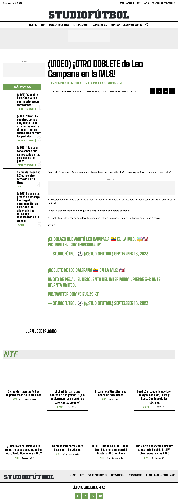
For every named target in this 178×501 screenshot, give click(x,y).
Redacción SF (71, 407)
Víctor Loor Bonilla (27, 399)
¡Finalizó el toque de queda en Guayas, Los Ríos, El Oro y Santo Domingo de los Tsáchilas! (154, 396)
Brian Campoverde (115, 458)
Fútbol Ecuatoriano (26, 109)
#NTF (20, 187)
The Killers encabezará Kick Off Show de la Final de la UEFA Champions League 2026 (154, 449)
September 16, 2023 (131, 253)
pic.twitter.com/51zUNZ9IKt (73, 294)
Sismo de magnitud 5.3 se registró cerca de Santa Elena (28, 177)
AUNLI (20, 225)
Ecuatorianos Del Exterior (66, 82)
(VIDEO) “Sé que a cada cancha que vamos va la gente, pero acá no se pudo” (28, 154)
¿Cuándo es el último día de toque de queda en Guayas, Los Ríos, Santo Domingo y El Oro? (23, 449)
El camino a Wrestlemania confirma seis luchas (110, 393)
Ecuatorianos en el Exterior (100, 82)
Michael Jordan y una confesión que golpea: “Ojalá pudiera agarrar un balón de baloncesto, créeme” (67, 396)
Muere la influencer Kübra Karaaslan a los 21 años (67, 448)
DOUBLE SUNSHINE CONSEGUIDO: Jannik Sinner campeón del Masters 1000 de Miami (110, 449)
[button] (146, 24)
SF (121, 82)
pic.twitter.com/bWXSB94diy (74, 244)
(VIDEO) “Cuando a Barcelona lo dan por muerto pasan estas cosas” (28, 100)
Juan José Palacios (71, 91)
